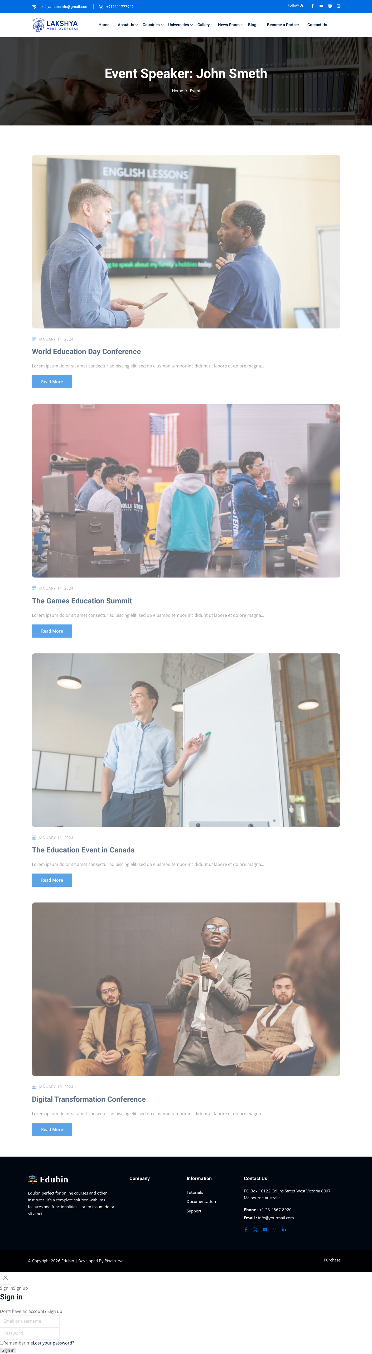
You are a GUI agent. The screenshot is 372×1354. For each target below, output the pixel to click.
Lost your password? (53, 1343)
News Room (230, 25)
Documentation (201, 1201)
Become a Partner (283, 25)
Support (194, 1211)
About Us (128, 25)
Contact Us (317, 25)
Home (104, 25)
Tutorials (195, 1192)
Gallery (205, 25)
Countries (153, 25)
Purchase (332, 1260)
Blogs (253, 25)
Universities (180, 25)
